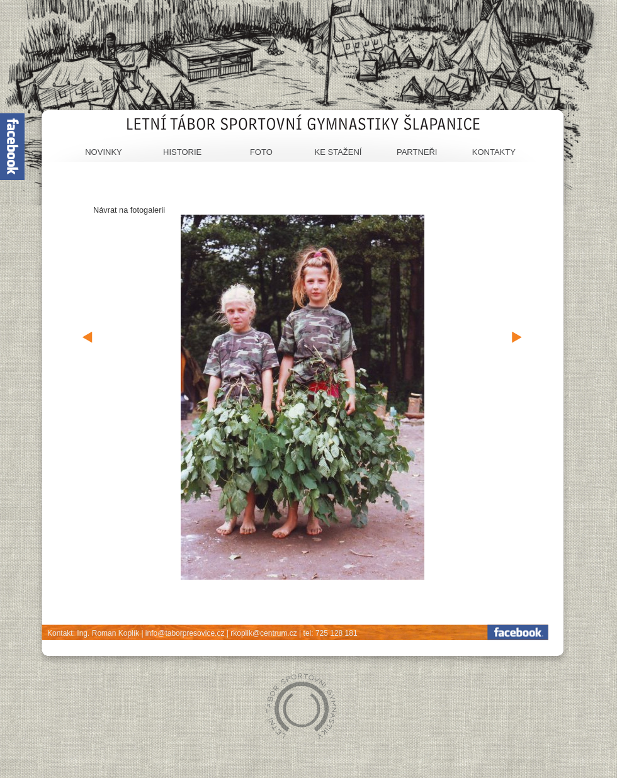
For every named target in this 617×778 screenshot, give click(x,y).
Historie (182, 152)
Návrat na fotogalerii (129, 210)
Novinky (103, 152)
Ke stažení (338, 152)
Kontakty (494, 152)
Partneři (417, 152)
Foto (261, 152)
